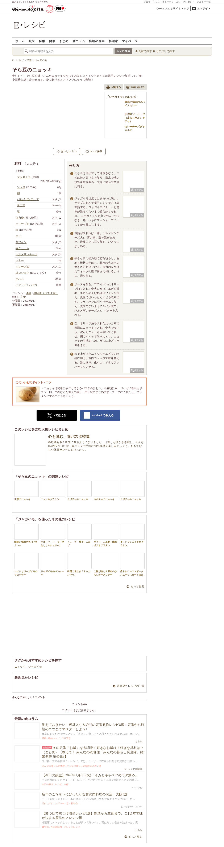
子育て (147, 2)
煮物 (44, 738)
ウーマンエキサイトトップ (172, 8)
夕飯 (66, 784)
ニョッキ (19, 666)
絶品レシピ (54, 738)
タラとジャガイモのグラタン (132, 535)
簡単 (52, 41)
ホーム (20, 41)
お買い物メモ (135, 87)
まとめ (64, 41)
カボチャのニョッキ (79, 491)
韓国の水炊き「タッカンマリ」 (79, 564)
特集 (42, 41)
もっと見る (137, 586)
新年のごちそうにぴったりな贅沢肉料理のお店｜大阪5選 (85, 794)
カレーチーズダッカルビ (79, 535)
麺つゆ (45, 827)
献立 (32, 41)
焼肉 (44, 803)
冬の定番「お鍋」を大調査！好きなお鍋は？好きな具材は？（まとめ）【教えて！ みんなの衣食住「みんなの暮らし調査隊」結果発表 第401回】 (93, 752)
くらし (156, 2)
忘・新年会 (72, 803)
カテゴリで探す (165, 51)
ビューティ (168, 2)
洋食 (28, 293)
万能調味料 (56, 827)
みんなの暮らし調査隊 (53, 765)
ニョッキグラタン (53, 491)
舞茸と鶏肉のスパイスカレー (26, 535)
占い (178, 2)
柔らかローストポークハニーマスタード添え (132, 564)
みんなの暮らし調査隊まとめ (82, 765)
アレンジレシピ (72, 827)
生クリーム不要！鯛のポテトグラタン (106, 535)
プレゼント (189, 2)
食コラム (78, 41)
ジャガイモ (35, 666)
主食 (23, 296)
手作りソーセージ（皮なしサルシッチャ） (53, 535)
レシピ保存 (96, 151)
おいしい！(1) (68, 151)
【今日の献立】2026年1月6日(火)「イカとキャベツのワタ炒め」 (90, 775)
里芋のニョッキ (26, 491)
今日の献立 (47, 784)
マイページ (130, 41)
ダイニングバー (56, 803)
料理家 (113, 41)
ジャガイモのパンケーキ (53, 564)
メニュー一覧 (204, 2)
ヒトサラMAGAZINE (131, 806)
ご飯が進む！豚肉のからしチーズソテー (106, 564)
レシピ (58, 784)
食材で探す (145, 51)
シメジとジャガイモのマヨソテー (26, 564)
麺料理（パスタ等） (45, 293)
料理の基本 (97, 41)
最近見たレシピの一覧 (130, 685)
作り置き (66, 738)
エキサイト (204, 8)
